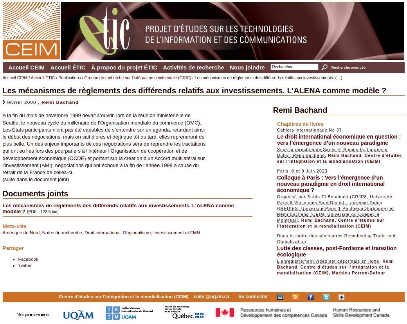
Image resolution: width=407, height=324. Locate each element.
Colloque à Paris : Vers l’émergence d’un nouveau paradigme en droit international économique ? (331, 183)
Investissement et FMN (176, 232)
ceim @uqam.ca (211, 296)
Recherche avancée (348, 67)
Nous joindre (247, 67)
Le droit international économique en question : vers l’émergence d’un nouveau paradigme (339, 140)
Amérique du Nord (21, 232)
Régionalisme (137, 232)
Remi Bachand (60, 102)
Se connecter (253, 296)
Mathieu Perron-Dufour (358, 273)
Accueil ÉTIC (68, 67)
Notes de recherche (62, 232)
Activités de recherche (193, 67)
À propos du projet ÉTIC (124, 67)
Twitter (25, 265)
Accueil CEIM (26, 67)
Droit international (103, 232)
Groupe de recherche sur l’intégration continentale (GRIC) (138, 77)
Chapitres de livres (300, 124)
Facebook (28, 259)
